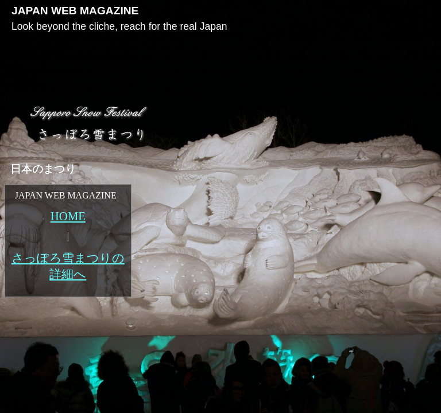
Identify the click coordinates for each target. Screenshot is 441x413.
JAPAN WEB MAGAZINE (74, 11)
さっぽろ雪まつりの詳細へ (68, 265)
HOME (68, 216)
